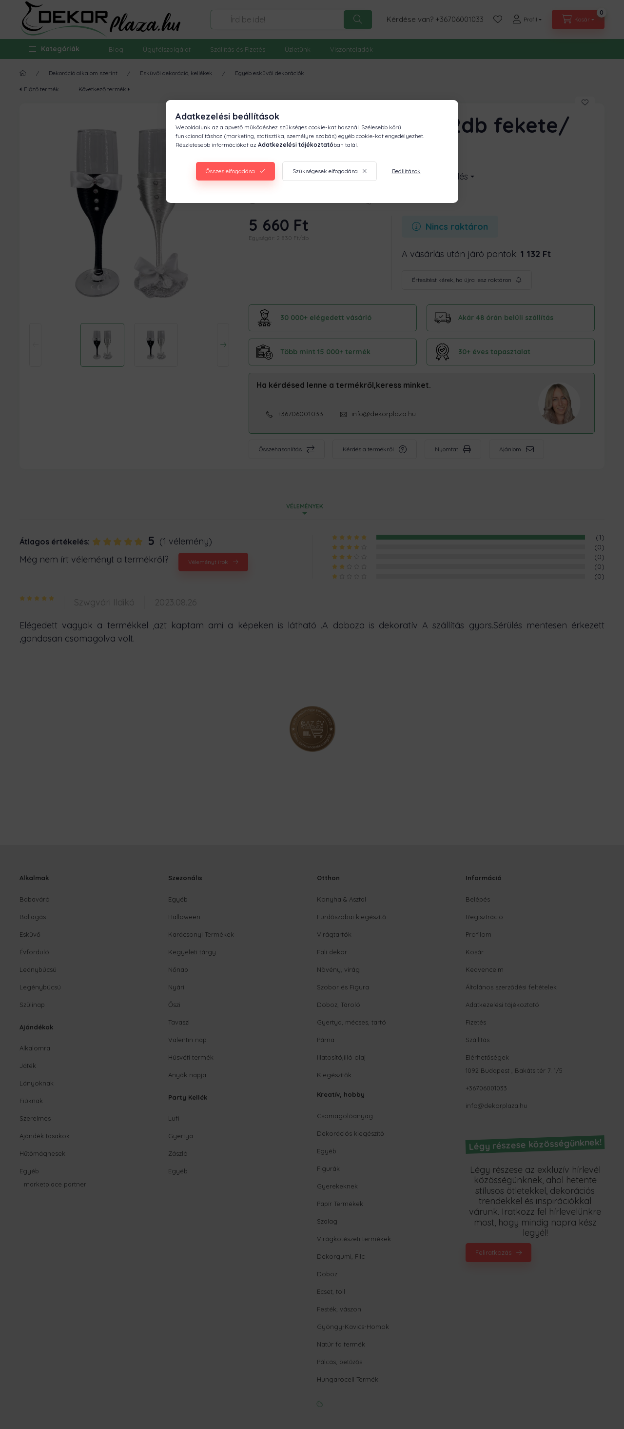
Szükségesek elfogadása (325, 171)
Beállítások (406, 171)
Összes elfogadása (230, 171)
